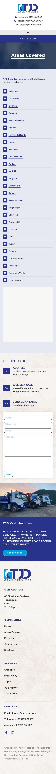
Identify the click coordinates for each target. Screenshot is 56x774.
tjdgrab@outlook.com (30, 24)
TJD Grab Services (13, 79)
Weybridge (14, 207)
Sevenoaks (14, 186)
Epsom (12, 127)
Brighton (13, 91)
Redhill (12, 171)
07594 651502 (30, 388)
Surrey (12, 193)
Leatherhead (15, 157)
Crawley (13, 113)
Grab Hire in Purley (14, 748)
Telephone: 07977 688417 (30, 21)
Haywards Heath (17, 135)
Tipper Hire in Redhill (38, 748)
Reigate (13, 178)
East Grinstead (16, 120)
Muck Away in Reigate (16, 751)
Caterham (14, 98)
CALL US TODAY (28, 38)
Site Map (23, 758)
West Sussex (15, 200)
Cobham (13, 106)
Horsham (13, 149)
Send (8, 474)
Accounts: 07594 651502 (30, 17)
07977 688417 (26, 391)
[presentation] (24, 464)
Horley (12, 142)
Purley (12, 164)
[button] (28, 32)
